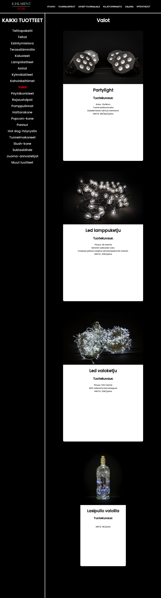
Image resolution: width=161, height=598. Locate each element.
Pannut (22, 125)
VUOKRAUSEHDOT (66, 6)
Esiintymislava (22, 43)
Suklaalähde (22, 150)
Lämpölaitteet (22, 62)
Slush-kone (22, 143)
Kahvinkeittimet (22, 81)
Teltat (22, 37)
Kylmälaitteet (22, 74)
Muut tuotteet (22, 162)
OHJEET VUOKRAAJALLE (89, 6)
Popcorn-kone (22, 118)
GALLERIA (129, 6)
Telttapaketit (22, 31)
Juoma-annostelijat (22, 156)
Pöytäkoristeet (22, 93)
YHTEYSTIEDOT (143, 6)
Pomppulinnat (22, 106)
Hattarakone (22, 112)
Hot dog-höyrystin (22, 131)
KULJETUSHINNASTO (112, 6)
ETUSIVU (51, 6)
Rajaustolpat (22, 100)
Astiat (22, 68)
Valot (22, 87)
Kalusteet (22, 56)
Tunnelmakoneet (22, 137)
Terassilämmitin (22, 49)
